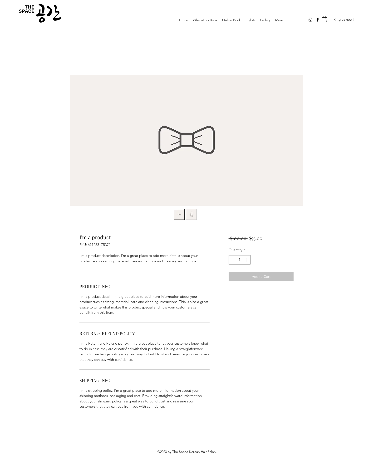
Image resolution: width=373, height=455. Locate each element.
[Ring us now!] (344, 19)
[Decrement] (232, 259)
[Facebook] (317, 19)
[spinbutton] (239, 259)
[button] (324, 19)
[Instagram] (310, 19)
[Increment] (246, 259)
